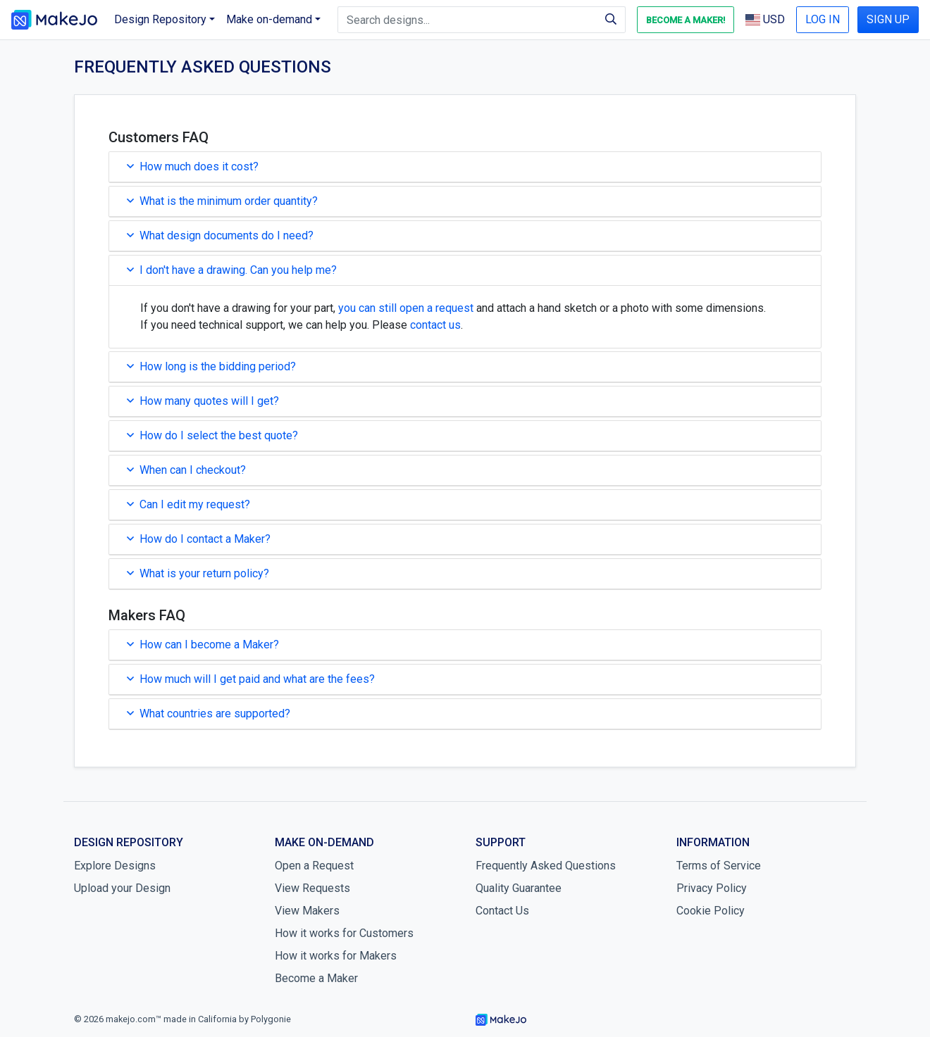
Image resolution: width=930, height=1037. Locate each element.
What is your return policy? (198, 573)
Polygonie (271, 1019)
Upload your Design (122, 888)
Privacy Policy (711, 888)
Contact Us (502, 910)
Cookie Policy (710, 910)
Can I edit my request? (188, 504)
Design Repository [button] (160, 19)
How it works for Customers (344, 933)
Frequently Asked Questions (546, 865)
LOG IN (822, 19)
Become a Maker (316, 978)
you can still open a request (405, 308)
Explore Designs (115, 865)
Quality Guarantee (519, 888)
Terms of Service (718, 865)
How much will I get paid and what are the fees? (251, 679)
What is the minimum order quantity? (222, 201)
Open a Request (314, 865)
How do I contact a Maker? (199, 539)
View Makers (307, 910)
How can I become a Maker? (203, 644)
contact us (435, 325)
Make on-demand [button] (269, 19)
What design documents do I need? (220, 235)
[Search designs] (467, 19)
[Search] (611, 19)
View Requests (312, 888)
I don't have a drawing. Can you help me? (232, 270)
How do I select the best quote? (212, 435)
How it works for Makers (336, 955)
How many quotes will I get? (203, 401)
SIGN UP (888, 19)
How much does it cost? (193, 166)
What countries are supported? (208, 713)
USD (765, 19)
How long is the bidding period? (211, 366)
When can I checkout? (186, 470)
